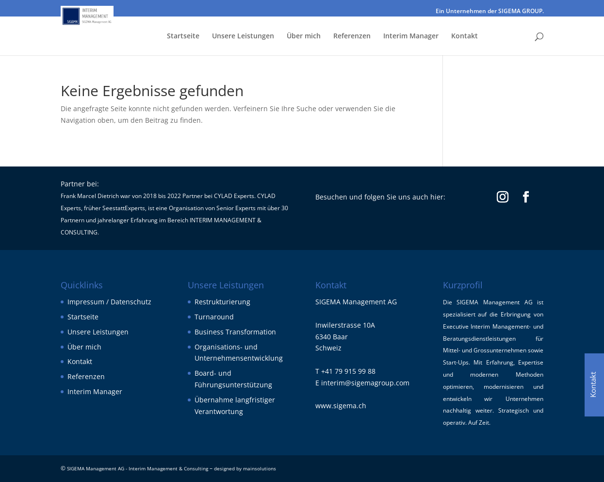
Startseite (183, 36)
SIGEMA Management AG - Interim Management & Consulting (137, 468)
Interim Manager (411, 36)
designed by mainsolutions (245, 468)
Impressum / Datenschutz (109, 301)
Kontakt (464, 36)
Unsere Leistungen (243, 36)
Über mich (304, 36)
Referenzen (352, 36)
